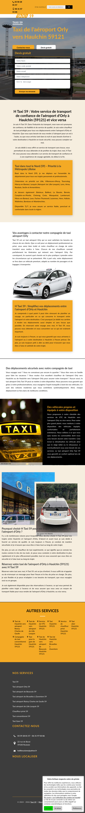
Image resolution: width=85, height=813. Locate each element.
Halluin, (67, 198)
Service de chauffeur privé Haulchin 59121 (64, 627)
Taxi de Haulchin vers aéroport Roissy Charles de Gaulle (20, 627)
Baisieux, (40, 192)
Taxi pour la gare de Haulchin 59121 (32, 642)
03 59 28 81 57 (23, 736)
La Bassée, (58, 192)
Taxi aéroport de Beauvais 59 (24, 691)
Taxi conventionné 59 (21, 716)
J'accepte (48, 808)
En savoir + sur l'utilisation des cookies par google (62, 797)
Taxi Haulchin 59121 (53, 623)
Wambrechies (39, 201)
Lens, (62, 184)
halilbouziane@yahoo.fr (27, 750)
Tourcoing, (66, 181)
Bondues (27, 201)
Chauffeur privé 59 (20, 711)
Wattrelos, (19, 201)
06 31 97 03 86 (38, 736)
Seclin (24, 187)
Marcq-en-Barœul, (22, 184)
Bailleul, (49, 192)
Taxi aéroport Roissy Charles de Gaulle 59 (29, 701)
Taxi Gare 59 (17, 721)
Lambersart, (65, 195)
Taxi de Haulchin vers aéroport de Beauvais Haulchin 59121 (42, 645)
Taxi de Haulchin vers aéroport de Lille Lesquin (32, 627)
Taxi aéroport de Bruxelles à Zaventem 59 (29, 696)
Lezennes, (54, 198)
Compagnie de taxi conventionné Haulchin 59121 (20, 642)
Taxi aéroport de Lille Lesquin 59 (25, 706)
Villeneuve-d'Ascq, (53, 181)
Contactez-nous (23, 47)
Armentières (34, 187)
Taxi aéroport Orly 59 (21, 686)
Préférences (77, 808)
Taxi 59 (15, 682)
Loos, (32, 198)
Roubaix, (18, 187)
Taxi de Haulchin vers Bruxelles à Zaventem (53, 643)
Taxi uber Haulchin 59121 (75, 625)
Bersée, (67, 192)
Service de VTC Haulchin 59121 (42, 625)
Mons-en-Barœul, (22, 198)
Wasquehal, (55, 195)
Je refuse (58, 808)
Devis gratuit (46, 47)
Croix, (45, 195)
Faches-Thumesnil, (42, 198)
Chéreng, (37, 195)
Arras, (67, 184)
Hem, (61, 198)
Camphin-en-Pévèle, (24, 195)
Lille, (42, 181)
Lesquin (33, 184)
